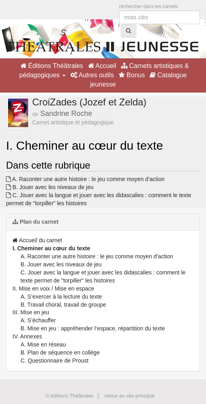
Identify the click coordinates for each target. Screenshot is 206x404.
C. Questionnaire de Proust (55, 360)
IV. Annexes (27, 336)
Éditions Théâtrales (52, 65)
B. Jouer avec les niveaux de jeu (49, 187)
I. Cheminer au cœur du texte (51, 248)
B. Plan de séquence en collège (60, 352)
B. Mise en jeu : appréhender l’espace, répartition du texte (93, 328)
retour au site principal (129, 396)
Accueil (102, 65)
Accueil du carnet (37, 240)
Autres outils (92, 75)
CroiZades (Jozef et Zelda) (89, 102)
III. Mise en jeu (30, 312)
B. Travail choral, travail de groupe (63, 304)
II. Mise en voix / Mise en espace (53, 288)
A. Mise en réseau (43, 344)
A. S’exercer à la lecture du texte (61, 296)
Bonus (132, 75)
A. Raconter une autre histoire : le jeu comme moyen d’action (85, 179)
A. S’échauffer (38, 320)
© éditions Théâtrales (69, 396)
